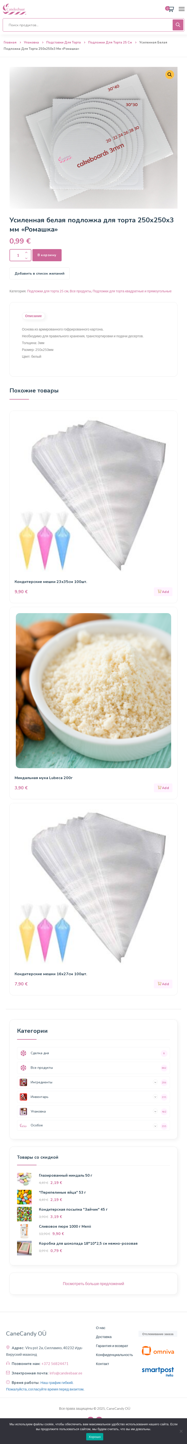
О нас (100, 1327)
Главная (10, 42)
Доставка (104, 1336)
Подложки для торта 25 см (110, 42)
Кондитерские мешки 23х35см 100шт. (51, 581)
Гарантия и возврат (112, 1345)
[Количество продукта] (20, 255)
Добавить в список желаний (40, 273)
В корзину (46, 255)
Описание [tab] (33, 316)
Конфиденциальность (114, 1354)
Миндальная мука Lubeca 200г (44, 778)
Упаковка (31, 42)
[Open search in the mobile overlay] (93, 25)
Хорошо (95, 1437)
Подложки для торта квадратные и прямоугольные (132, 291)
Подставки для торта (63, 42)
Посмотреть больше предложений (93, 1283)
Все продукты (80, 291)
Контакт (102, 1363)
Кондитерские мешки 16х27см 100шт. (51, 974)
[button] (163, 591)
